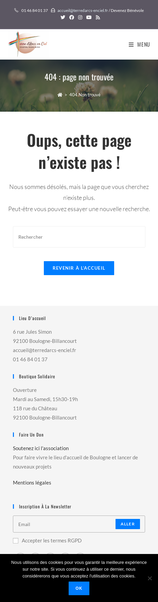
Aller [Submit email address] (128, 523)
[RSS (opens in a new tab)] (97, 17)
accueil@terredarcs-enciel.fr (82, 10)
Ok (78, 588)
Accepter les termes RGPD (47, 540)
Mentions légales (32, 482)
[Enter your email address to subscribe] (79, 524)
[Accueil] (60, 94)
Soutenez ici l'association (41, 448)
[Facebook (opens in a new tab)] (71, 17)
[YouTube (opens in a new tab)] (89, 17)
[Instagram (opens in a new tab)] (80, 17)
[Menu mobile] (139, 44)
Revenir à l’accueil (79, 268)
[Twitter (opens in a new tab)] (62, 17)
